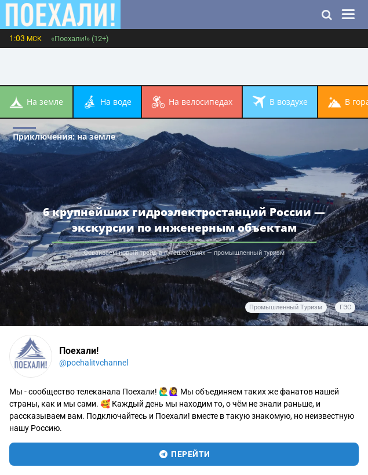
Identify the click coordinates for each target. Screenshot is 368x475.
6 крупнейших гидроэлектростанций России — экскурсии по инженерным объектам (184, 219)
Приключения (64, 136)
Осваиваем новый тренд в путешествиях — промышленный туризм (184, 253)
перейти (184, 454)
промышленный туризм (285, 307)
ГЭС (345, 307)
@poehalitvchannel (93, 362)
